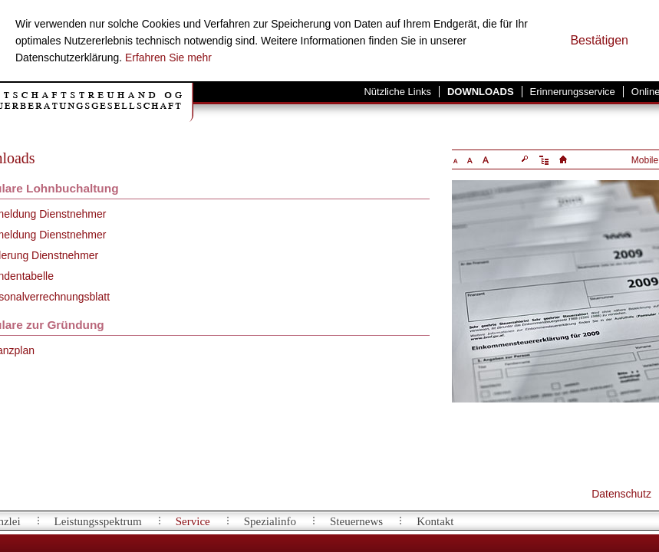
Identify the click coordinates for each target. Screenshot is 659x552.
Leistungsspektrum (98, 521)
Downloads (480, 91)
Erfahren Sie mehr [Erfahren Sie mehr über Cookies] (168, 57)
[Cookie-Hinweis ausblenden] (599, 40)
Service (193, 521)
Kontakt (435, 521)
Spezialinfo (270, 521)
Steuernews (356, 521)
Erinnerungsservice (572, 91)
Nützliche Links (397, 91)
